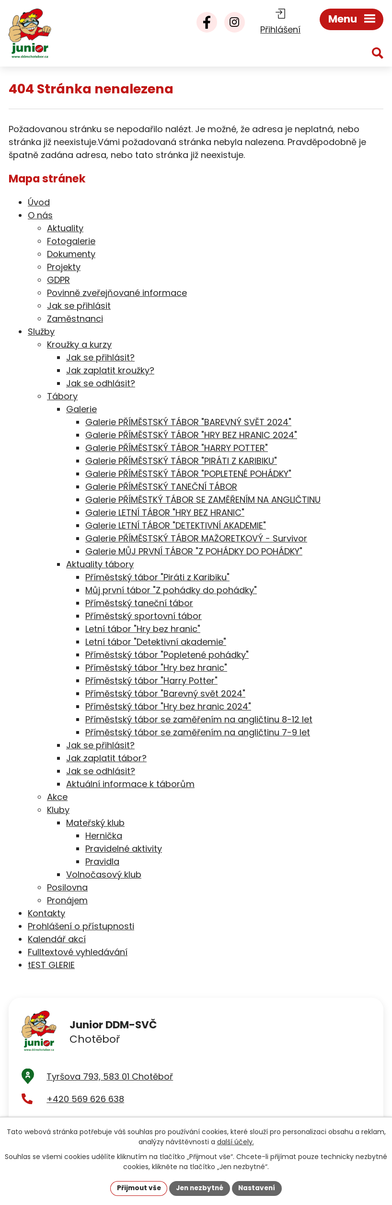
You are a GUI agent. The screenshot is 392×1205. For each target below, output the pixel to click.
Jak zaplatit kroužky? (110, 370)
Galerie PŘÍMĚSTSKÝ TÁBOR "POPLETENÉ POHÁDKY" (188, 474)
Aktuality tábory (100, 564)
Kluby (58, 810)
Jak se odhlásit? (100, 383)
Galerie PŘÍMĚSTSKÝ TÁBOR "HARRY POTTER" (176, 448)
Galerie (81, 409)
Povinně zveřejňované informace (117, 293)
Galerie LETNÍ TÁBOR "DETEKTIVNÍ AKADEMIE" (175, 525)
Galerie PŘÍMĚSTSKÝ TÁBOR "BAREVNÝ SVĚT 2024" (188, 422)
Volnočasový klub (103, 874)
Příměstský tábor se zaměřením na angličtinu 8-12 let (198, 719)
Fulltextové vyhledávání (77, 952)
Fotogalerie (71, 241)
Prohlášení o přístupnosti (81, 926)
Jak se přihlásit (79, 306)
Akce (57, 797)
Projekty (64, 267)
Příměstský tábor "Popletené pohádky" (167, 655)
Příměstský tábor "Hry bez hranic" (156, 668)
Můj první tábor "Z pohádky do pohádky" (171, 590)
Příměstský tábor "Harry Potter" (151, 681)
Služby (41, 332)
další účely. (235, 1141)
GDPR (58, 280)
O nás (40, 215)
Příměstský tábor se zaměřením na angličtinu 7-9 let (197, 732)
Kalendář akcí (57, 939)
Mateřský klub (95, 823)
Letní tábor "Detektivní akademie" (155, 642)
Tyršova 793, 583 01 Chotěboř (109, 1079)
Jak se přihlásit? (100, 357)
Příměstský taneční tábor (139, 603)
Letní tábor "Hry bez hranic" (142, 629)
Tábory (62, 396)
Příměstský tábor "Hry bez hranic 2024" (168, 706)
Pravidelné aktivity (123, 849)
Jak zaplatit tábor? (106, 758)
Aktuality (65, 228)
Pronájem (67, 900)
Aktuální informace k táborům (130, 784)
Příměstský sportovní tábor (143, 616)
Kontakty (46, 913)
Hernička (103, 836)
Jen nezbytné (199, 1188)
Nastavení (259, 1188)
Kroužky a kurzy (79, 344)
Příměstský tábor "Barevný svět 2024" (165, 693)
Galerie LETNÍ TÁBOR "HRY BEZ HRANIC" (164, 512)
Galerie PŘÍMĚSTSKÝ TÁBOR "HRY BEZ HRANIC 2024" (191, 435)
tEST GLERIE (51, 965)
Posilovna (67, 887)
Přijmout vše (136, 1188)
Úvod (39, 202)
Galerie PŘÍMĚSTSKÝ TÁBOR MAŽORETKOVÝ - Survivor (196, 538)
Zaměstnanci (75, 319)
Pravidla (102, 861)
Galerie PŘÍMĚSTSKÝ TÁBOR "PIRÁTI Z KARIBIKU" (181, 461)
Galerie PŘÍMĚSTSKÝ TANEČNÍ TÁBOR (161, 487)
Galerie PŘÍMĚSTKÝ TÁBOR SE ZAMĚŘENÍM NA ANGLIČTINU (203, 500)
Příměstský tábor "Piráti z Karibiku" (157, 577)
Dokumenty (71, 254)
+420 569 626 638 (85, 1101)
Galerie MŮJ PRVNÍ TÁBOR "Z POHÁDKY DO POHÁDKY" (193, 551)
